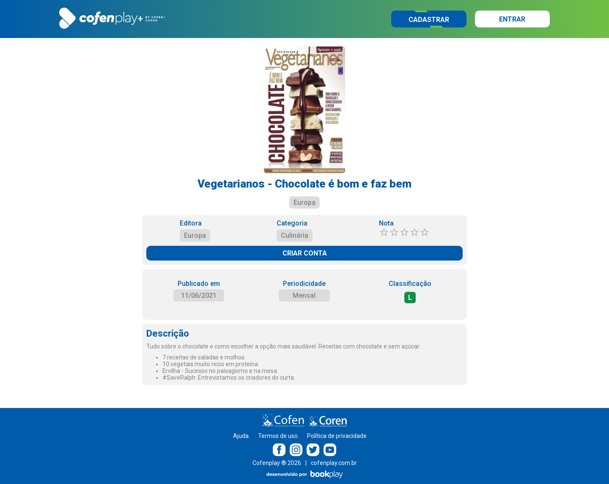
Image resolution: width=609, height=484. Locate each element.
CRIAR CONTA (305, 253)
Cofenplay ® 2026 (276, 463)
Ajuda (241, 435)
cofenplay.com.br (334, 463)
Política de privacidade (337, 435)
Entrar (512, 19)
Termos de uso (278, 435)
